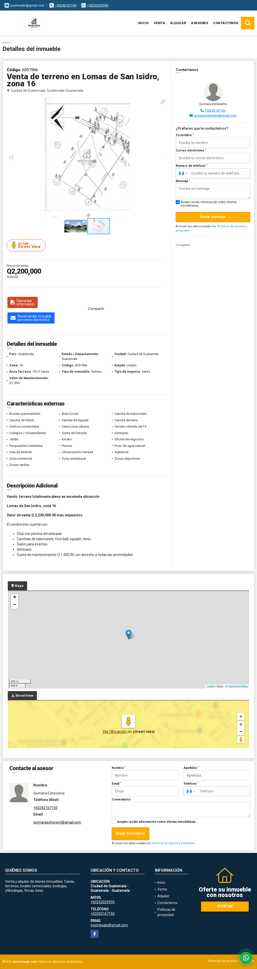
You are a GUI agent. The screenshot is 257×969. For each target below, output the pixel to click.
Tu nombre (185, 135)
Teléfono (191, 784)
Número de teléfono (192, 166)
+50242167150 (65, 5)
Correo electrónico (191, 150)
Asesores (199, 23)
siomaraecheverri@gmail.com (215, 115)
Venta (159, 23)
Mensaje (183, 181)
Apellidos (191, 768)
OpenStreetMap (238, 686)
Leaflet (211, 686)
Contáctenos (225, 23)
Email (116, 784)
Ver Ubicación (114, 731)
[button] (163, 102)
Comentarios (121, 799)
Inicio (143, 23)
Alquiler (178, 23)
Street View (27, 245)
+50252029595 (97, 5)
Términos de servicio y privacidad (172, 843)
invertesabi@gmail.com (109, 925)
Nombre (119, 768)
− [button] (14, 605)
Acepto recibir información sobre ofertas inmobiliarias (156, 822)
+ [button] (14, 597)
